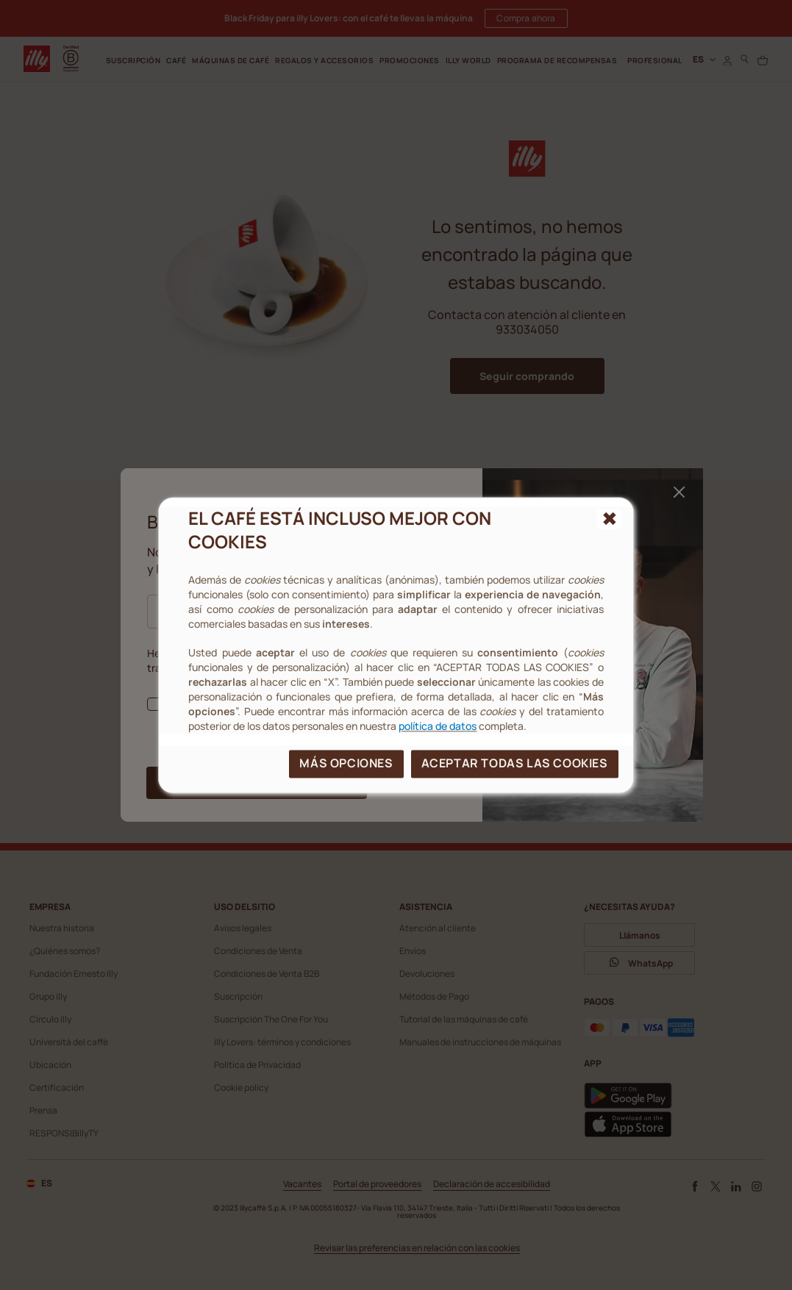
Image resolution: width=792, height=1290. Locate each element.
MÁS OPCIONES (346, 763)
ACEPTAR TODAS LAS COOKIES (514, 763)
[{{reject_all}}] (609, 518)
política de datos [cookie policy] (438, 726)
